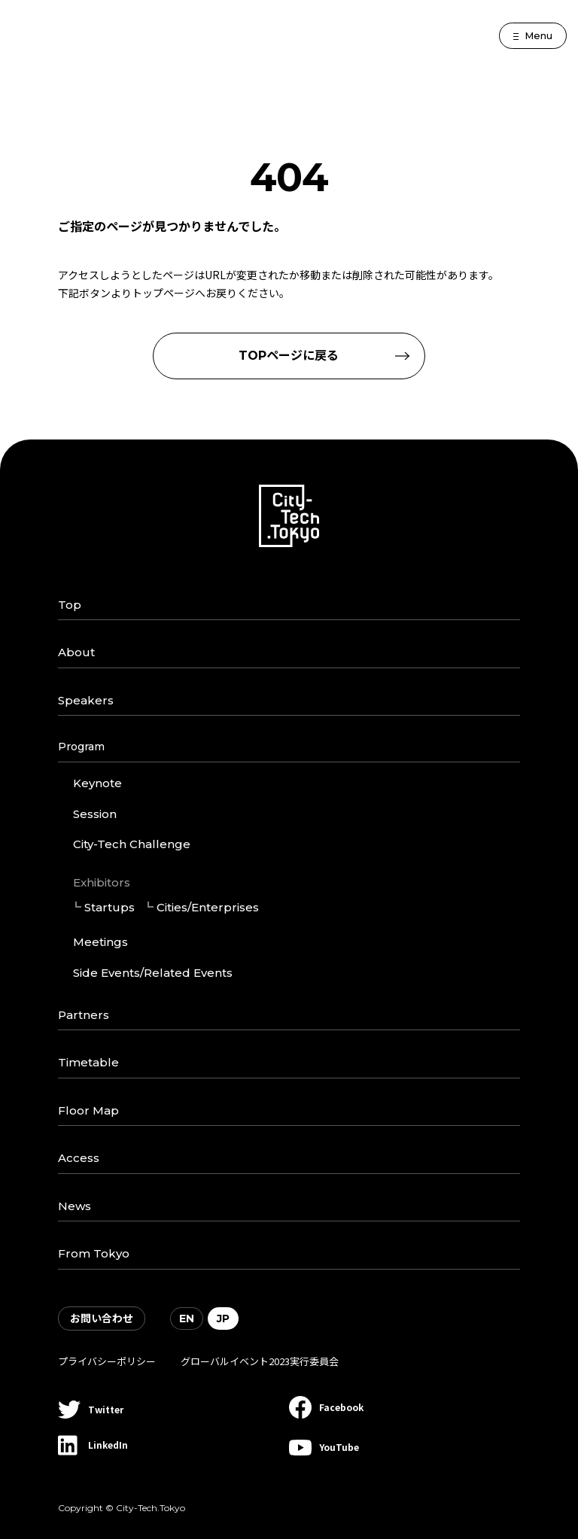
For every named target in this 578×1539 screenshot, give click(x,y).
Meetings (100, 942)
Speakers (86, 700)
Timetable (88, 1062)
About (76, 652)
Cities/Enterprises (208, 907)
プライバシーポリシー (107, 1361)
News (74, 1206)
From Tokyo (93, 1253)
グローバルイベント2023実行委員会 (260, 1361)
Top (69, 605)
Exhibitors (101, 882)
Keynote (97, 783)
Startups (109, 907)
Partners (83, 1015)
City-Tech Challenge (131, 844)
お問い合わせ (101, 1318)
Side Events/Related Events (153, 973)
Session (95, 814)
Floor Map (88, 1110)
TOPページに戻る (289, 355)
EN (186, 1318)
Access (78, 1158)
